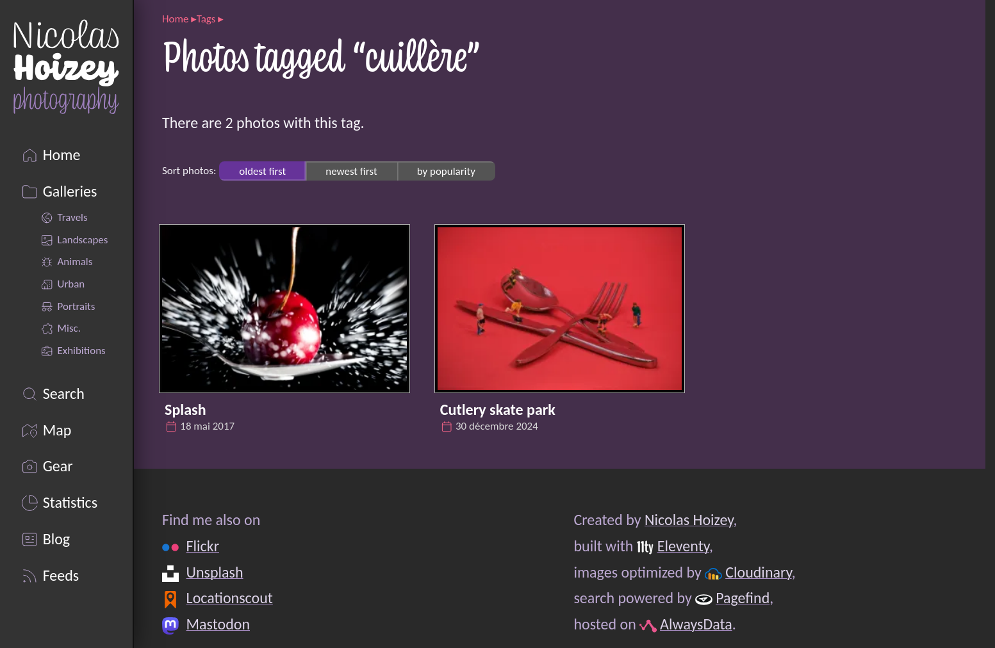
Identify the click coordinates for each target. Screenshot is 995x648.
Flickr (202, 546)
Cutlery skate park (497, 409)
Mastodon (218, 624)
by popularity (446, 170)
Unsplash (214, 572)
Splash (185, 409)
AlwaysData (696, 624)
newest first (351, 170)
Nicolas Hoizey (689, 519)
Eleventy (683, 546)
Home (175, 19)
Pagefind (742, 597)
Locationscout (229, 597)
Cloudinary (758, 572)
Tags (206, 19)
